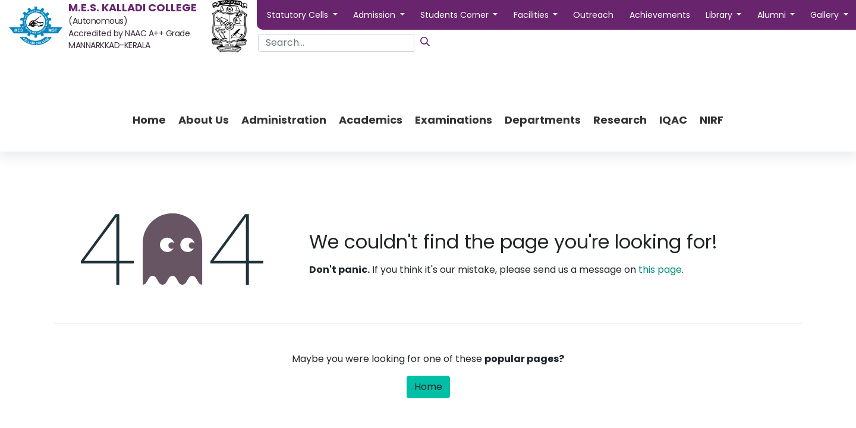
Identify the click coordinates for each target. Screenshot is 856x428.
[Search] (425, 41)
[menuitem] (149, 120)
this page (660, 269)
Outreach (593, 15)
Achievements (660, 15)
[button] (302, 15)
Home (428, 387)
